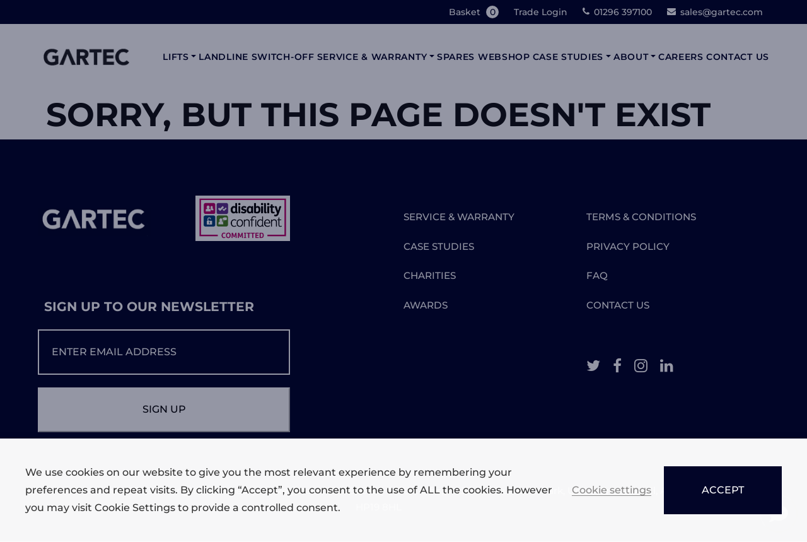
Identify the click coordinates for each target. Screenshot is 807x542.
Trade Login (540, 12)
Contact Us (737, 56)
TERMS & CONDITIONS (641, 217)
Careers (681, 56)
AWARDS (426, 305)
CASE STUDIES (439, 246)
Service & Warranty (372, 56)
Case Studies (568, 56)
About (631, 56)
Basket (475, 12)
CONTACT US (617, 305)
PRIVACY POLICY (628, 246)
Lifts (176, 56)
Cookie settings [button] (611, 490)
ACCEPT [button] (723, 490)
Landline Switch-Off (256, 56)
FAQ (597, 275)
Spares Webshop (483, 56)
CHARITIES (430, 275)
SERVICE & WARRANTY (459, 217)
